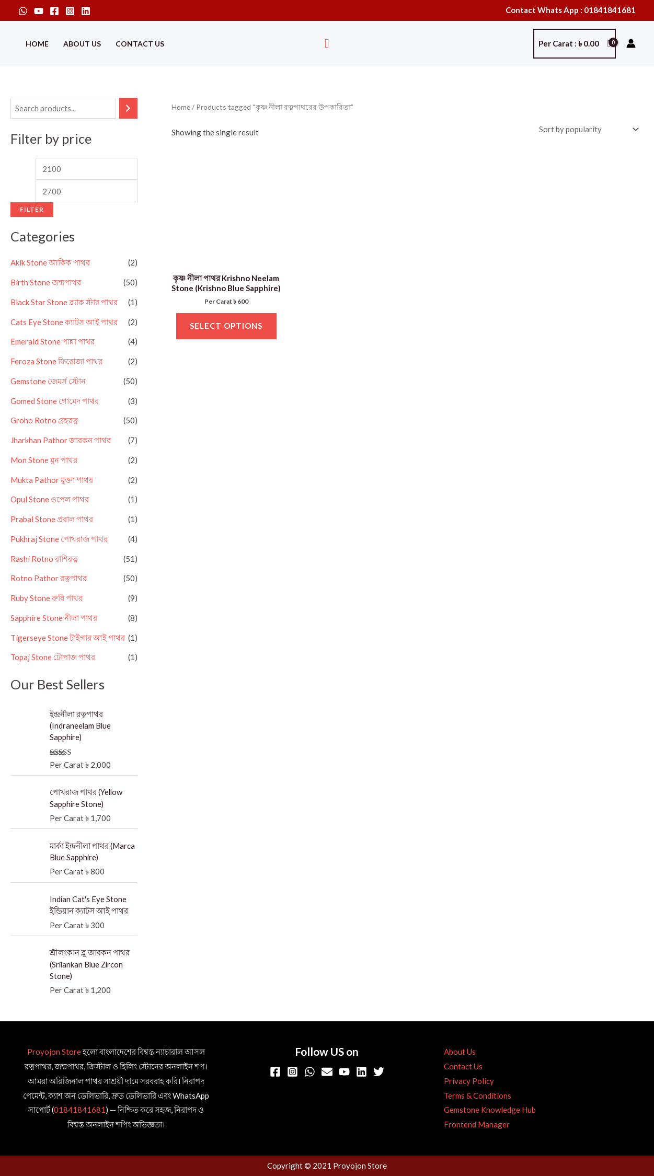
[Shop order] (587, 129)
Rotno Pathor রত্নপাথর (48, 578)
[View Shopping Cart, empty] (574, 44)
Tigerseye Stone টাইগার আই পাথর (67, 637)
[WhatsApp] (23, 11)
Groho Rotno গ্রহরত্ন (44, 420)
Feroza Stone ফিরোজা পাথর (56, 361)
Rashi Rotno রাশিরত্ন (44, 558)
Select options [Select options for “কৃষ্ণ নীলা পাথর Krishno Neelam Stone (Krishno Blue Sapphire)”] (226, 326)
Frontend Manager (476, 1124)
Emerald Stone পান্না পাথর (52, 342)
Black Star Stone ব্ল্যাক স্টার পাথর (64, 302)
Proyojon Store (54, 1052)
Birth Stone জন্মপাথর (45, 282)
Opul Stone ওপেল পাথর (49, 499)
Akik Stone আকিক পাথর (50, 263)
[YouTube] (38, 11)
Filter (32, 209)
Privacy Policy (468, 1081)
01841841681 (80, 1110)
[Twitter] (378, 1072)
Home (37, 43)
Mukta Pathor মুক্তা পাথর (51, 480)
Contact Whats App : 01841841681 (571, 10)
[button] (327, 44)
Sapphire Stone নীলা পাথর (53, 618)
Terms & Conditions (476, 1096)
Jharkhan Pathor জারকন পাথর (60, 440)
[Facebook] (54, 11)
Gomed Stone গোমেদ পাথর (54, 401)
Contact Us (140, 43)
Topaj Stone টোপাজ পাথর (52, 657)
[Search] (128, 108)
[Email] (327, 1072)
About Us (82, 43)
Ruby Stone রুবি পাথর (46, 598)
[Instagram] (70, 11)
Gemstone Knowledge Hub (489, 1110)
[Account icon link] (631, 43)
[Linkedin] (85, 11)
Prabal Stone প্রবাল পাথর (51, 519)
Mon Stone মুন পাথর (43, 460)
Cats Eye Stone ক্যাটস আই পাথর (64, 322)
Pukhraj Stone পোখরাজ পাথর (59, 539)
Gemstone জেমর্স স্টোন (48, 381)
